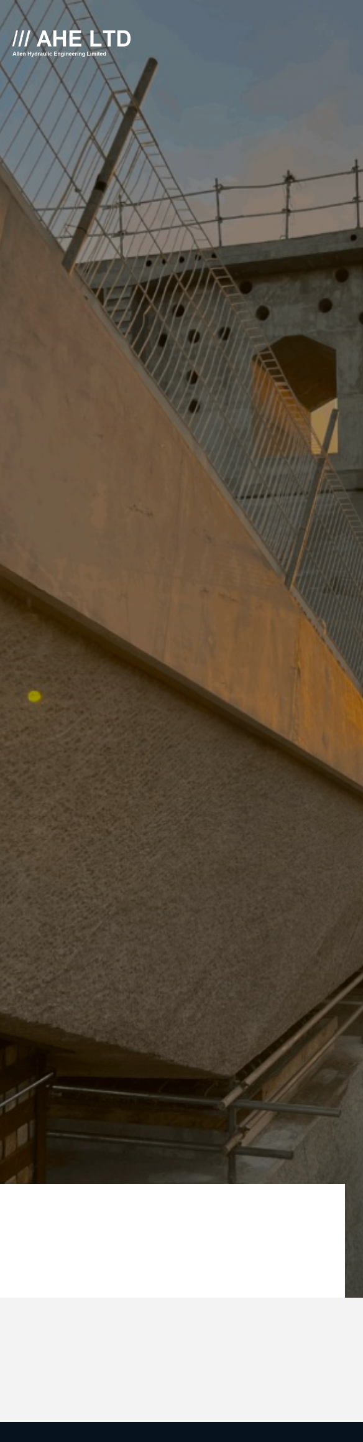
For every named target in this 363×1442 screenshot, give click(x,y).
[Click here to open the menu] (344, 44)
